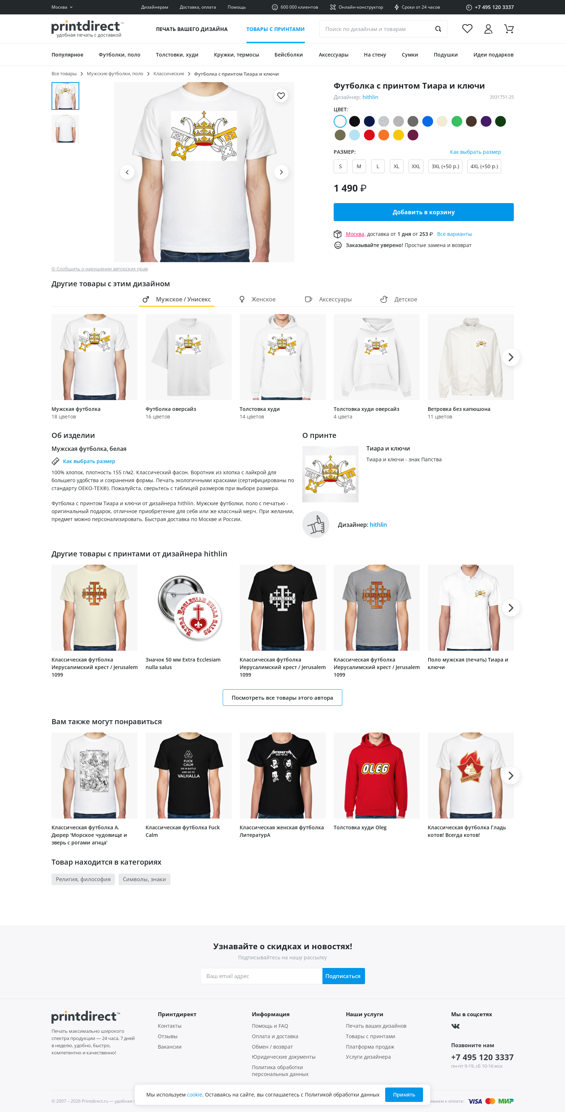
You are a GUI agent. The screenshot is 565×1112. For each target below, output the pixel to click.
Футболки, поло (120, 54)
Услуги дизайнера (368, 1057)
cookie (194, 1094)
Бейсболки (289, 54)
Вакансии (170, 1047)
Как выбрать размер (475, 151)
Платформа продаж (370, 1047)
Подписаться (342, 975)
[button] (127, 172)
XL (396, 166)
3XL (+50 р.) (445, 166)
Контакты (170, 1026)
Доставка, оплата (198, 7)
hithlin (370, 96)
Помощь (237, 7)
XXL (416, 166)
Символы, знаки (144, 879)
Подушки (446, 54)
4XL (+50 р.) (484, 166)
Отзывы (168, 1036)
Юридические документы (284, 1057)
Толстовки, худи (177, 54)
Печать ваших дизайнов (376, 1026)
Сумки (410, 54)
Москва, (356, 233)
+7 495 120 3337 (482, 1057)
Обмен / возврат (272, 1047)
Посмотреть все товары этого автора (282, 697)
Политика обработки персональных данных (280, 1070)
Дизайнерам (154, 7)
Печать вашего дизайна (192, 29)
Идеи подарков (493, 54)
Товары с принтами (275, 29)
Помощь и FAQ (270, 1026)
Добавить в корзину (424, 212)
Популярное (67, 54)
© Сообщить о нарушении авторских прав (100, 268)
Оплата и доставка (275, 1036)
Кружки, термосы (236, 54)
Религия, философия (83, 879)
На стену (375, 54)
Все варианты (454, 233)
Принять (404, 1094)
